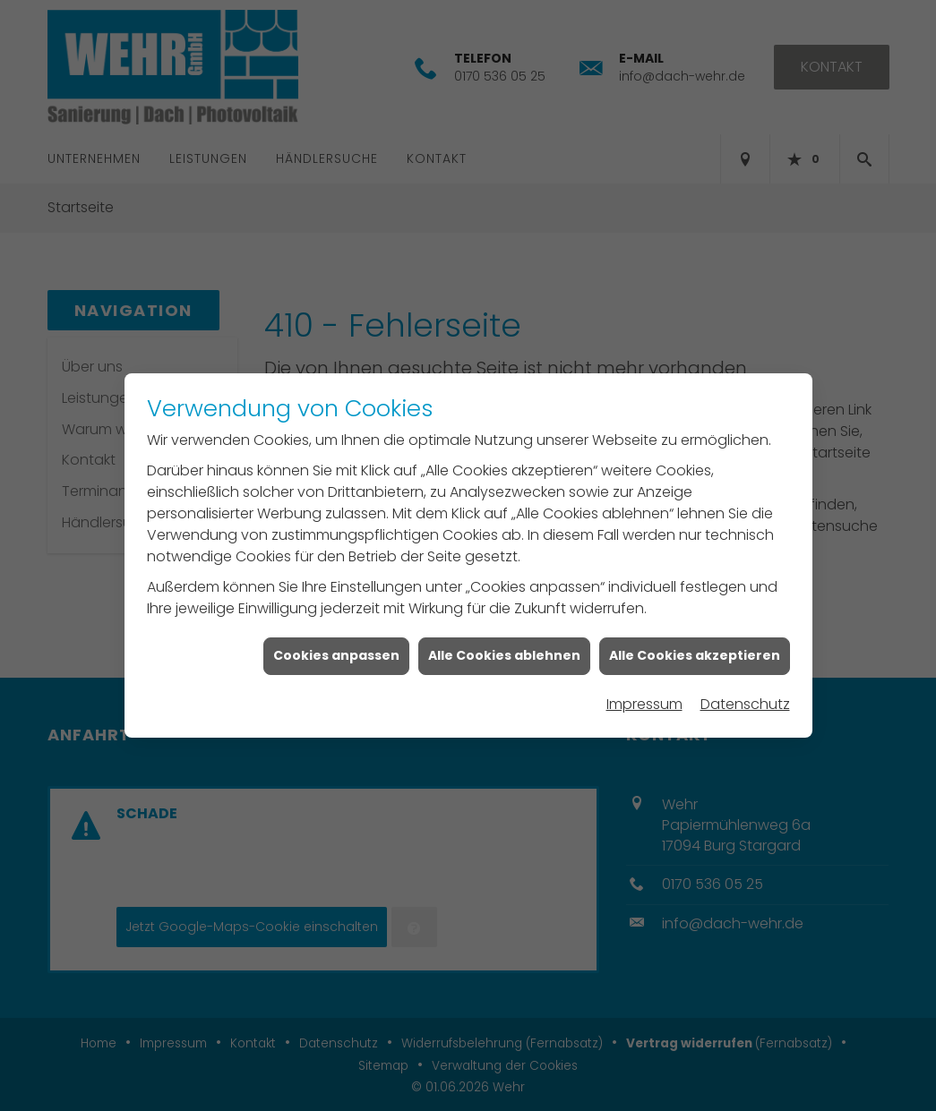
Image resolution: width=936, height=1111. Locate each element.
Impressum (644, 695)
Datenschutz (745, 695)
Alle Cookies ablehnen (504, 646)
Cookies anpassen (336, 646)
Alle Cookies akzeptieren (694, 646)
